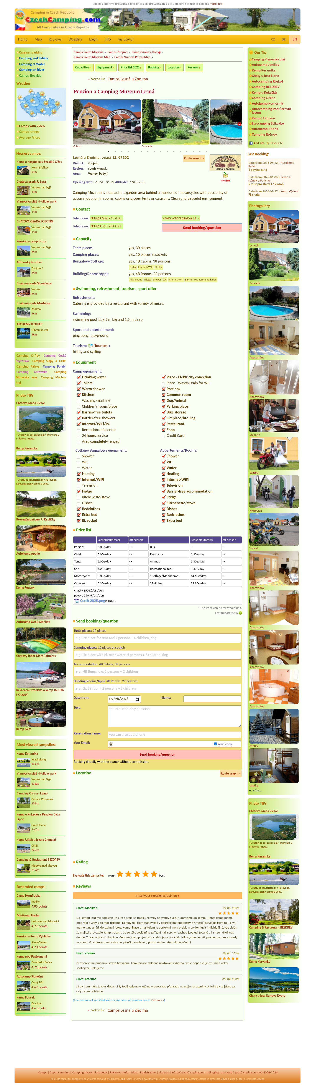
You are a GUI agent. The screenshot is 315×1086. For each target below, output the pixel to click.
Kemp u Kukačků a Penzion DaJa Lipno (38, 816)
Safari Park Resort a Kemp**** (271, 179)
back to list (97, 79)
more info (216, 4)
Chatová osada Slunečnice (34, 283)
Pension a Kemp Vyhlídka (34, 936)
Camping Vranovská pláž (268, 59)
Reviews (55, 39)
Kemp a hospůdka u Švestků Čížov (39, 162)
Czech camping (59, 1072)
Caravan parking (30, 52)
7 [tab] (148, 152)
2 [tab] (115, 152)
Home (23, 39)
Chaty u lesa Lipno (265, 75)
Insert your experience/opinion (157, 896)
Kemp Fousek (25, 588)
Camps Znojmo (117, 52)
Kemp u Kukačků (264, 92)
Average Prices (29, 137)
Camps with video (32, 126)
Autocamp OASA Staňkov (33, 622)
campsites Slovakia (219, 1078)
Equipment (104, 67)
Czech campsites (62, 1078)
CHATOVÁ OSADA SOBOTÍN (35, 221)
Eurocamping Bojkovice (268, 123)
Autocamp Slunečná (30, 976)
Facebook (100, 1072)
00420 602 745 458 (106, 218)
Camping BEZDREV (266, 86)
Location (173, 67)
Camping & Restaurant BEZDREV (38, 860)
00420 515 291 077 (106, 226)
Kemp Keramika (26, 448)
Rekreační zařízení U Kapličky (35, 519)
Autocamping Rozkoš (267, 81)
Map (38, 39)
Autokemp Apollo (28, 554)
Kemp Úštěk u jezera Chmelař (36, 840)
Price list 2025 (130, 67)
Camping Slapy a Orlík (49, 361)
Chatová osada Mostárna (33, 303)
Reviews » (157, 1000)
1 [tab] (109, 152)
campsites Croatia (255, 1078)
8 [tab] (154, 152)
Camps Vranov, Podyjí (146, 52)
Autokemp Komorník (267, 103)
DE (283, 39)
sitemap (164, 1072)
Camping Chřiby (28, 356)
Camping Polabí (54, 366)
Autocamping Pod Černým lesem (271, 111)
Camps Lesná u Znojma (128, 78)
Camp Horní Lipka (28, 896)
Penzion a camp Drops (31, 241)
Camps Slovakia (30, 75)
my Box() (126, 39)
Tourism (100, 346)
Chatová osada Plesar (30, 403)
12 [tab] (180, 152)
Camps (42, 1072)
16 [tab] (206, 152)
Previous (76, 124)
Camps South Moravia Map (92, 57)
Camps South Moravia (88, 52)
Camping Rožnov (264, 134)
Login (93, 39)
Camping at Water (32, 64)
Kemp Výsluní (290, 166)
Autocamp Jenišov (265, 64)
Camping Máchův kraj (41, 380)
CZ (273, 39)
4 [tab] (128, 152)
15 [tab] (200, 152)
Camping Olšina (263, 98)
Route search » (194, 159)
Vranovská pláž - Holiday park (36, 201)
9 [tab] (161, 152)
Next (239, 124)
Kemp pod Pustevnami (32, 956)
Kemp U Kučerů (263, 118)
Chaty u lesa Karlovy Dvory (267, 996)
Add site (259, 143)
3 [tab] (122, 152)
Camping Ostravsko (31, 372)
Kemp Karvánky (259, 962)
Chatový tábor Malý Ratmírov (36, 656)
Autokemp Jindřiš (265, 128)
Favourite (277, 143)
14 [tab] (193, 152)
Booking (153, 67)
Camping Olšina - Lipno (32, 793)
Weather (75, 39)
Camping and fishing (33, 58)
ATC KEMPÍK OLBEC (29, 324)
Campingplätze (82, 1072)
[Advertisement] (41, 1042)
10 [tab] (167, 152)
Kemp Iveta (23, 729)
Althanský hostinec (29, 262)
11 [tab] (174, 152)
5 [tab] (135, 152)
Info (108, 39)
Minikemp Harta (28, 915)
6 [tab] (141, 152)
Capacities (82, 67)
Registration (148, 1072)
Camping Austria (144, 1078)
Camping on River (31, 70)
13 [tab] (187, 152)
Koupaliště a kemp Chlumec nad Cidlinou (272, 189)
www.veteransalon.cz (179, 218)
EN (294, 39)
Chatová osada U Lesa (31, 182)
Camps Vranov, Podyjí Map (132, 57)
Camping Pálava (27, 366)
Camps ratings (29, 132)
